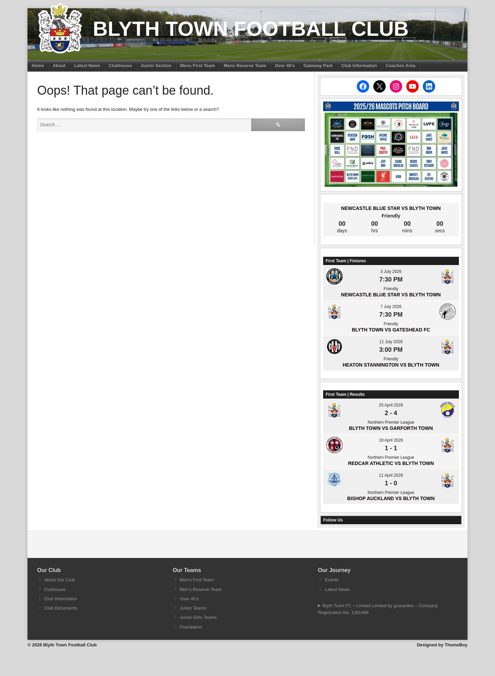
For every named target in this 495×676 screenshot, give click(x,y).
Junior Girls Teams (198, 617)
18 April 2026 (391, 440)
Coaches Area (400, 65)
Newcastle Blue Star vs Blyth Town (391, 208)
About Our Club (59, 579)
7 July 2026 (391, 306)
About (59, 65)
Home (38, 65)
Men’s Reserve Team (201, 589)
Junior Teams (193, 608)
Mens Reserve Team (245, 65)
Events (332, 579)
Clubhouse (120, 65)
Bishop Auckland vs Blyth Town (390, 498)
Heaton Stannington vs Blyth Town (391, 365)
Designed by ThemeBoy (442, 644)
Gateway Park (318, 65)
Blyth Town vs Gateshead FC (391, 329)
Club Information (359, 65)
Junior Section (156, 65)
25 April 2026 (391, 405)
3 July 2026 (391, 271)
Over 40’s (285, 65)
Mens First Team (197, 65)
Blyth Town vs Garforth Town (391, 428)
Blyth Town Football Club (251, 28)
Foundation (191, 627)
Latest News (87, 65)
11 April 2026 (391, 475)
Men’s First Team (197, 579)
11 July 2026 (391, 341)
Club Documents (60, 608)
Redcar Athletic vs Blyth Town (391, 463)
